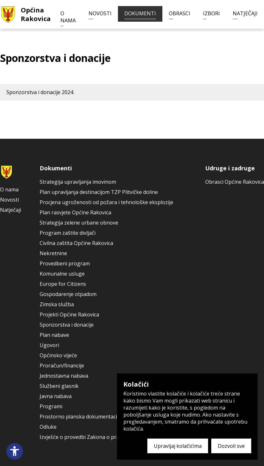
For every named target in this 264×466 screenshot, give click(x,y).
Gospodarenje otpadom (68, 294)
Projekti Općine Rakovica (69, 314)
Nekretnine (53, 253)
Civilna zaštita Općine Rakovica (76, 243)
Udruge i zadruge (230, 168)
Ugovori (49, 345)
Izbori (211, 13)
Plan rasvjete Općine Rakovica (75, 212)
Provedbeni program (65, 263)
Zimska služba (57, 304)
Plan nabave (54, 334)
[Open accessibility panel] (14, 451)
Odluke (48, 426)
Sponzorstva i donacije (67, 324)
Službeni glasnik (59, 385)
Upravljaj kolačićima (178, 445)
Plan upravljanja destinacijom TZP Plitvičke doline (99, 192)
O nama (68, 17)
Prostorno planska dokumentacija (80, 416)
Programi (51, 406)
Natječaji (245, 13)
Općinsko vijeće (58, 355)
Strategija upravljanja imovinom (78, 181)
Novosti (100, 13)
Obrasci (179, 13)
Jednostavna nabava (64, 375)
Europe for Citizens (63, 283)
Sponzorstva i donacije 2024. (40, 92)
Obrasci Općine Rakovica (234, 181)
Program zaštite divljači (68, 232)
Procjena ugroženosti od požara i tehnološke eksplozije (106, 202)
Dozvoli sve (231, 445)
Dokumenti (140, 13)
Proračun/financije (62, 365)
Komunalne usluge (62, 273)
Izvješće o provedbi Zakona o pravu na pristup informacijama (113, 436)
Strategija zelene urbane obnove (79, 222)
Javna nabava (56, 396)
